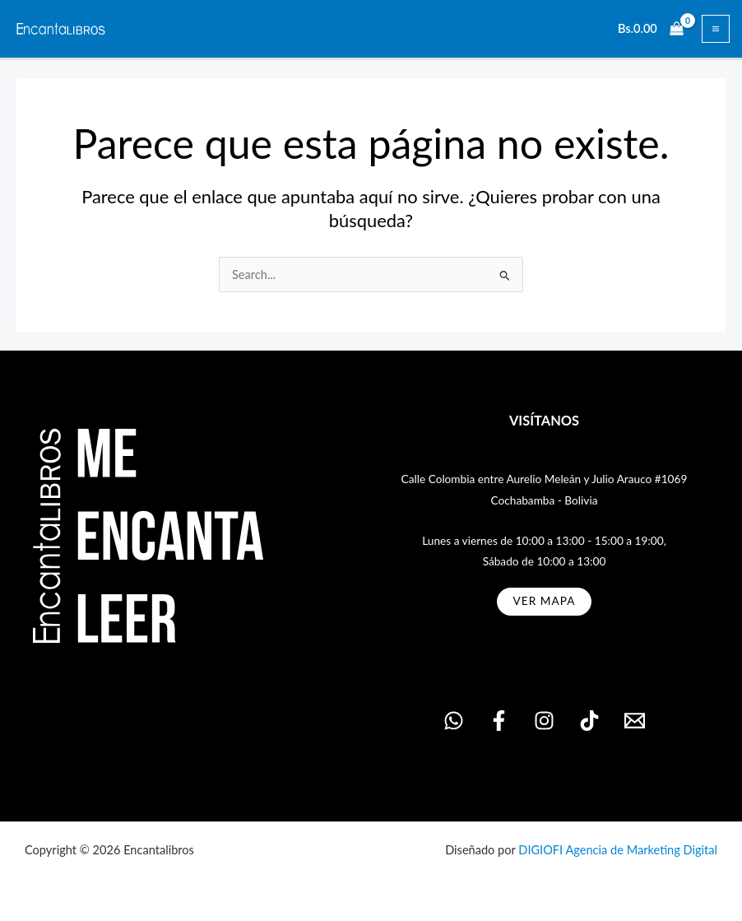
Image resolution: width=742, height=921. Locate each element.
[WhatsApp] (453, 720)
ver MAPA (544, 600)
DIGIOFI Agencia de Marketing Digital (617, 850)
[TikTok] (589, 720)
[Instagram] (544, 720)
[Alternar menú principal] (716, 29)
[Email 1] (634, 720)
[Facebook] (499, 720)
